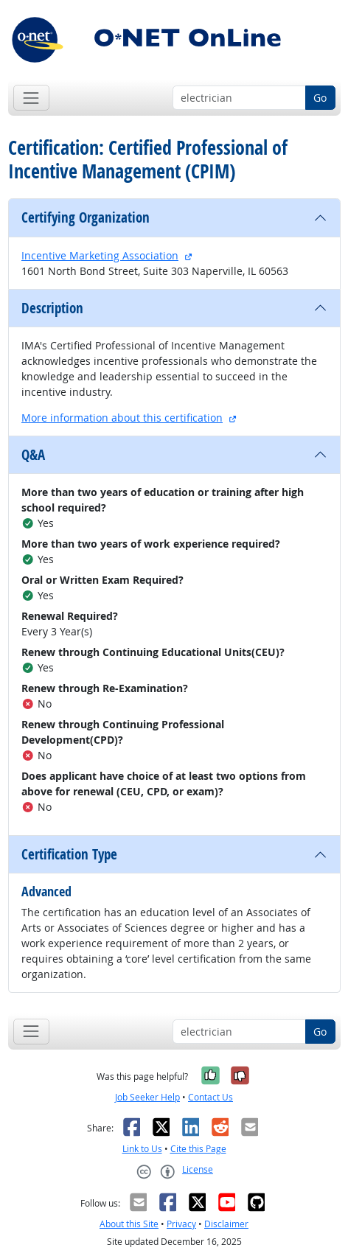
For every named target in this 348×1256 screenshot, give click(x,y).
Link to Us (142, 1148)
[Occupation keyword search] (239, 98)
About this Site (129, 1224)
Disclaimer (226, 1224)
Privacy (181, 1224)
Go (320, 98)
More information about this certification (122, 418)
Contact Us (210, 1097)
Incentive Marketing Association (99, 255)
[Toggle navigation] (31, 98)
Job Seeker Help (147, 1097)
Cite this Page (198, 1148)
